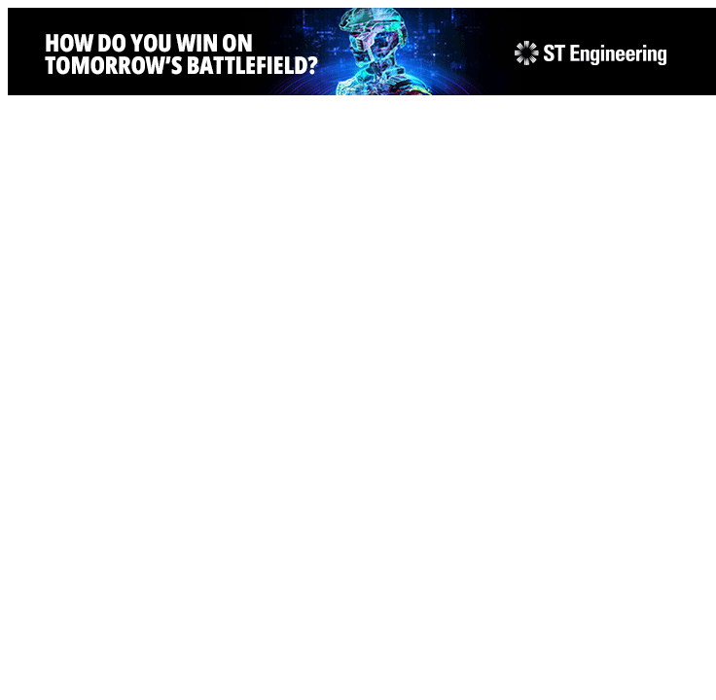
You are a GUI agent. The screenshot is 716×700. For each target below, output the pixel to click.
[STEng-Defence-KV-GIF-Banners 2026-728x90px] (362, 90)
